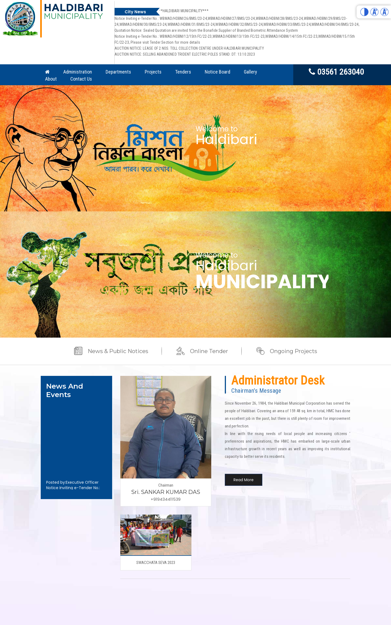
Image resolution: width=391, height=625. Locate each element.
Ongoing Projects (293, 351)
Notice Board (217, 72)
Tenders (183, 72)
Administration (77, 72)
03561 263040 (336, 72)
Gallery (250, 72)
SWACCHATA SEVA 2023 (155, 562)
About (51, 79)
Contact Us (81, 79)
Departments (118, 72)
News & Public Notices (118, 351)
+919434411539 (166, 499)
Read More (244, 480)
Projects (153, 72)
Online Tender (209, 351)
